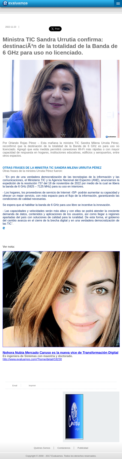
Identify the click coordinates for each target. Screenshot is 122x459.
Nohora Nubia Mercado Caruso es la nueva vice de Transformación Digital (60, 352)
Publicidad (83, 448)
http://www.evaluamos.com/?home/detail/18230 (32, 359)
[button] (118, 3)
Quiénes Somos (42, 448)
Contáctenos (63, 448)
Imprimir (32, 385)
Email (14, 385)
